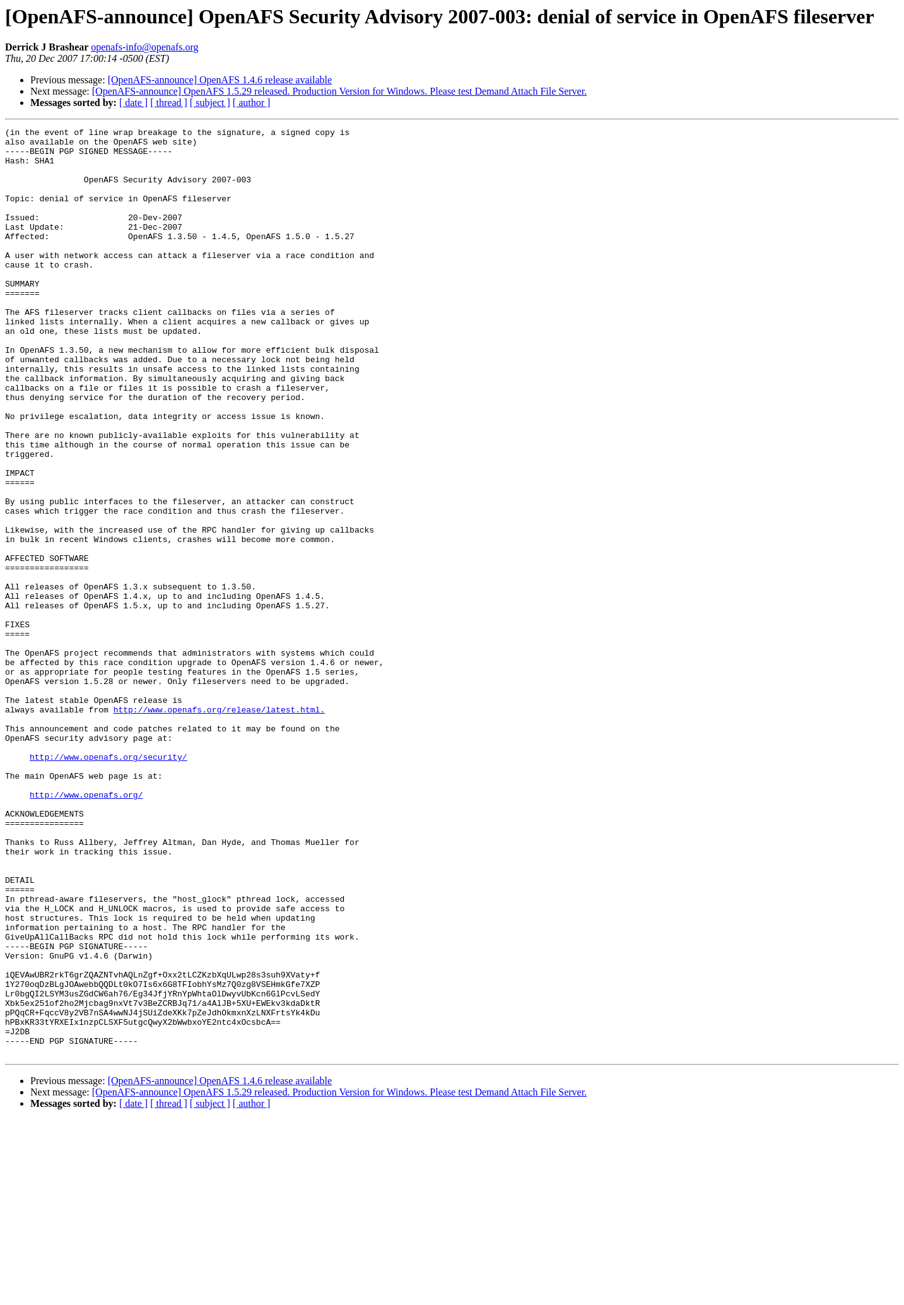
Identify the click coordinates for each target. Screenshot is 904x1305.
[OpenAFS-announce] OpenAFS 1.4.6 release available (220, 79)
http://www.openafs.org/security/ (108, 883)
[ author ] (252, 102)
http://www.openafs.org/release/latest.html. (219, 826)
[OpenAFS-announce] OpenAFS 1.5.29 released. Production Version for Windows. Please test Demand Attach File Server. (339, 91)
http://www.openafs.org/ (86, 929)
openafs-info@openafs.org (144, 47)
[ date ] (133, 102)
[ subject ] (210, 102)
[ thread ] (168, 102)
